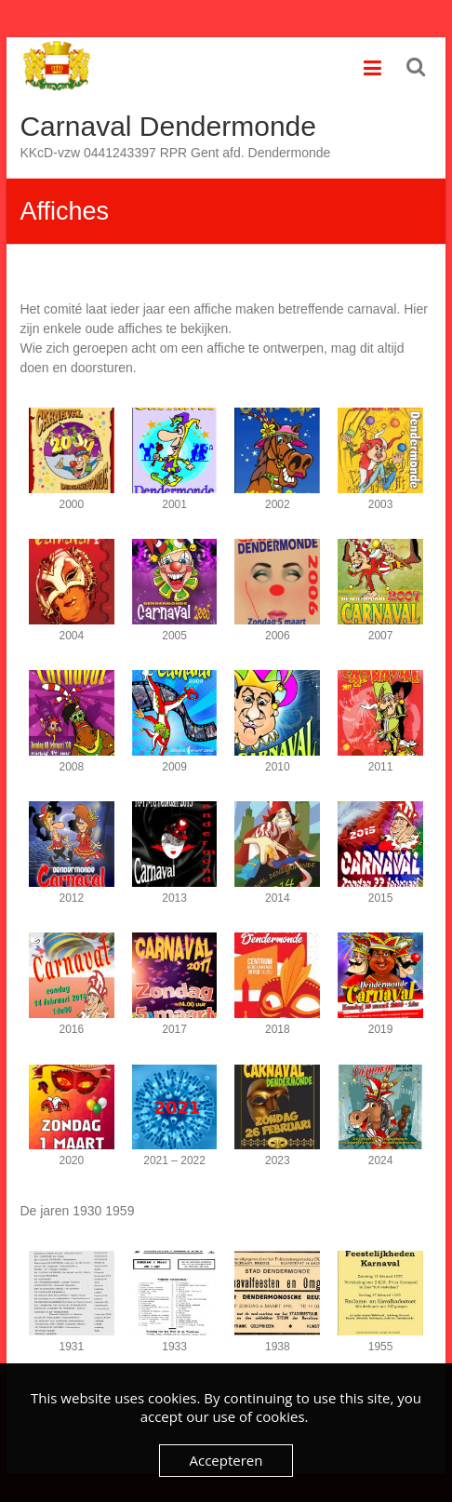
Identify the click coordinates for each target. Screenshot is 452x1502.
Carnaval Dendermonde (168, 126)
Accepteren (226, 1460)
